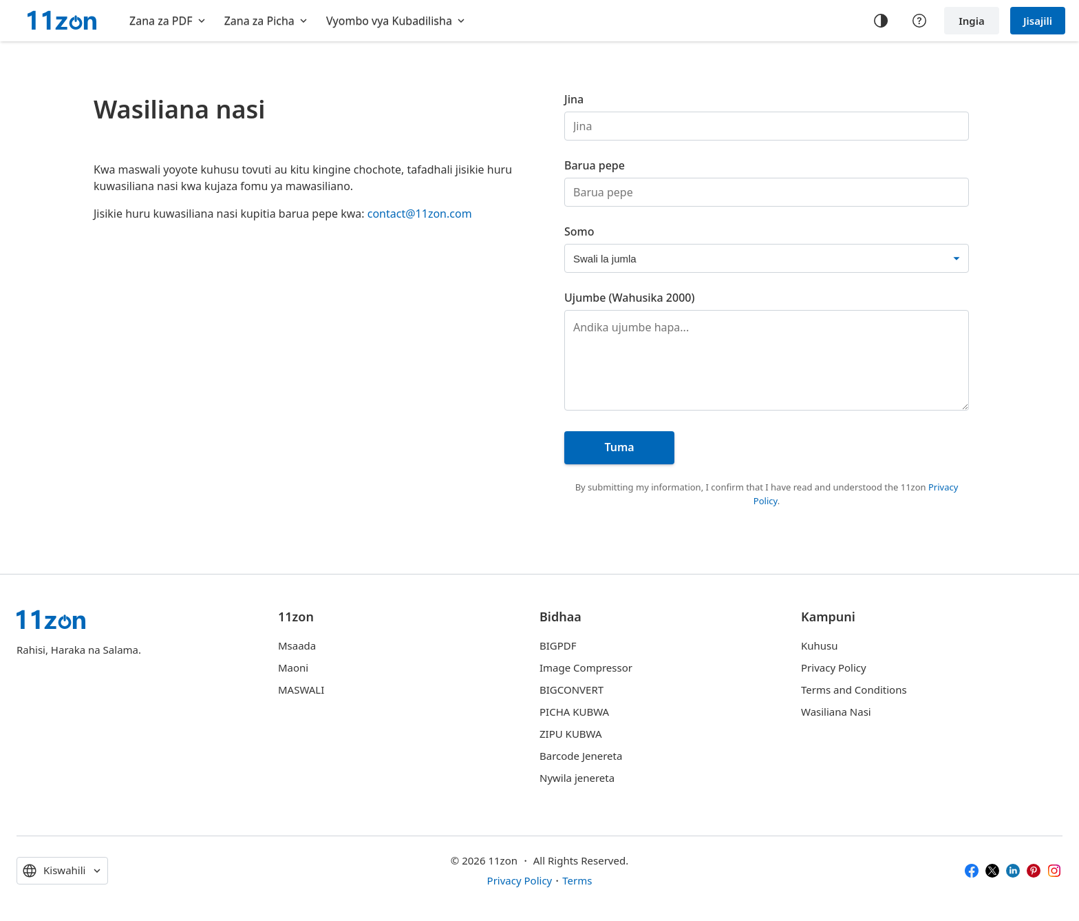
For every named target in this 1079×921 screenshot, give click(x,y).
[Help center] (919, 20)
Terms (577, 880)
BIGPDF (558, 645)
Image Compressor (586, 667)
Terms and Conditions (854, 689)
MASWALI (301, 689)
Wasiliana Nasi (836, 711)
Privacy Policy (833, 667)
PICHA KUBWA (574, 711)
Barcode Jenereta (581, 756)
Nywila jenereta (577, 778)
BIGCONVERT (571, 689)
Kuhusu (819, 645)
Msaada (297, 645)
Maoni (293, 667)
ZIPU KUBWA (571, 734)
